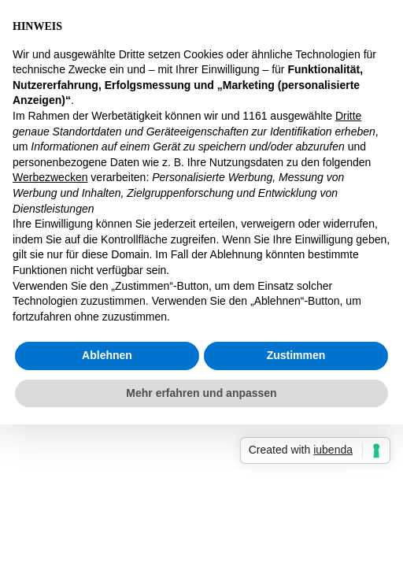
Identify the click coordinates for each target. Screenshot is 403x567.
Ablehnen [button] (107, 355)
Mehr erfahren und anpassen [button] (201, 393)
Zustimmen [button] (296, 355)
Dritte (348, 115)
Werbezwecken (50, 177)
